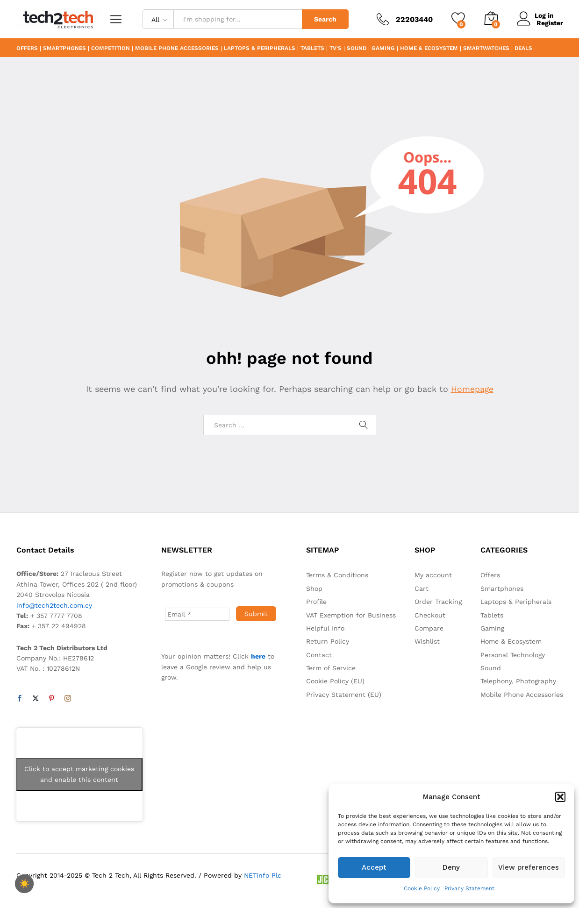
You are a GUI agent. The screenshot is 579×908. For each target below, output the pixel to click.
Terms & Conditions (337, 575)
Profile (316, 601)
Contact (319, 655)
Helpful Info (325, 628)
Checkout (430, 615)
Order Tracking (438, 601)
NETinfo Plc (262, 875)
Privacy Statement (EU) (343, 694)
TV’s (335, 48)
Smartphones (64, 48)
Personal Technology (512, 655)
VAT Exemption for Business (351, 615)
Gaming (383, 48)
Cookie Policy (422, 888)
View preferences (528, 867)
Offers (27, 48)
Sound (356, 48)
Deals (523, 48)
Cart (422, 588)
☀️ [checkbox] (24, 883)
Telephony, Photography (518, 681)
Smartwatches (486, 48)
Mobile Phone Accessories (177, 48)
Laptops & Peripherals (259, 48)
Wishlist (427, 641)
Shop (314, 588)
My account (433, 575)
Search (325, 19)
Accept (374, 867)
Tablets (312, 48)
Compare (429, 628)
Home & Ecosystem (429, 48)
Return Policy (327, 641)
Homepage (471, 389)
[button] (560, 797)
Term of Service (331, 668)
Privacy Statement (469, 888)
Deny (451, 867)
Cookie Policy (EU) (335, 681)
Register (549, 23)
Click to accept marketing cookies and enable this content (79, 774)
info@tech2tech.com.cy (54, 605)
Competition (110, 48)
